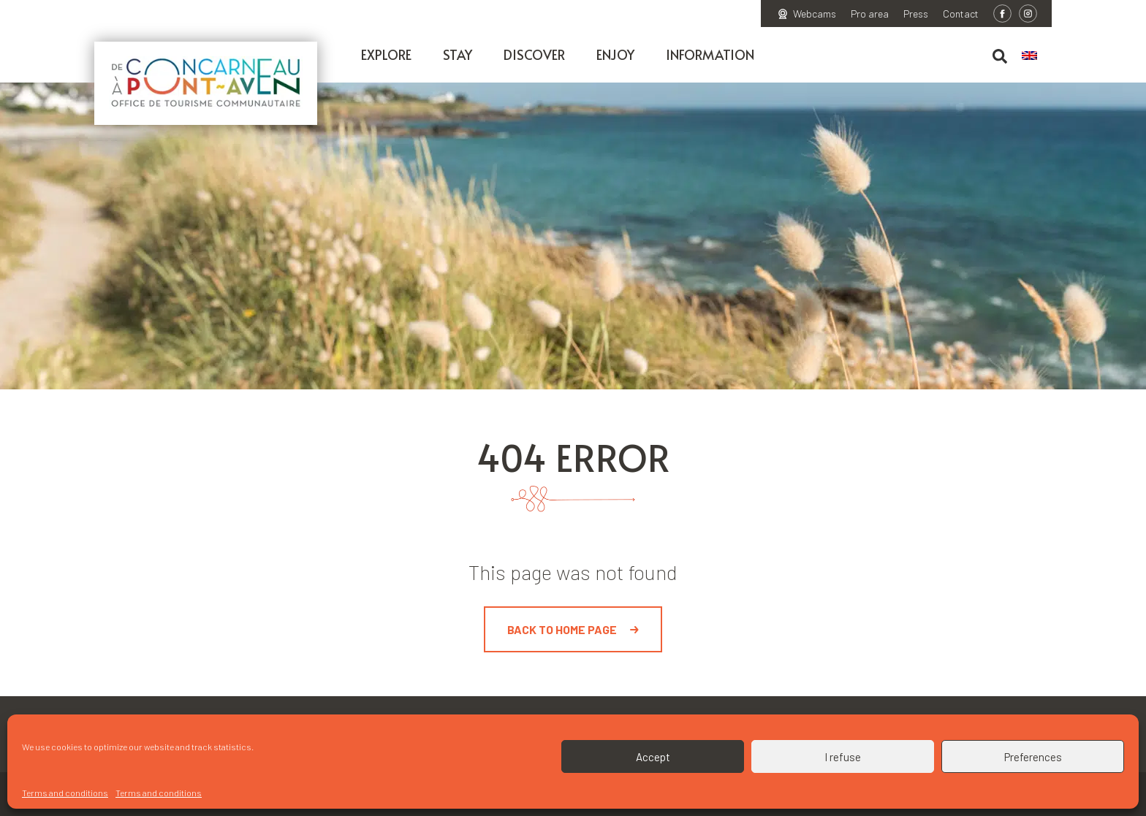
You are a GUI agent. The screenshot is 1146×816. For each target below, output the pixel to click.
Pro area (870, 14)
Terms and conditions (65, 793)
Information (710, 54)
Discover (534, 54)
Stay (457, 54)
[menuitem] (1037, 56)
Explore (386, 54)
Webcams (814, 14)
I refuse (842, 756)
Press (915, 14)
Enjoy (615, 54)
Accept (653, 756)
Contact (961, 14)
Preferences (1033, 756)
